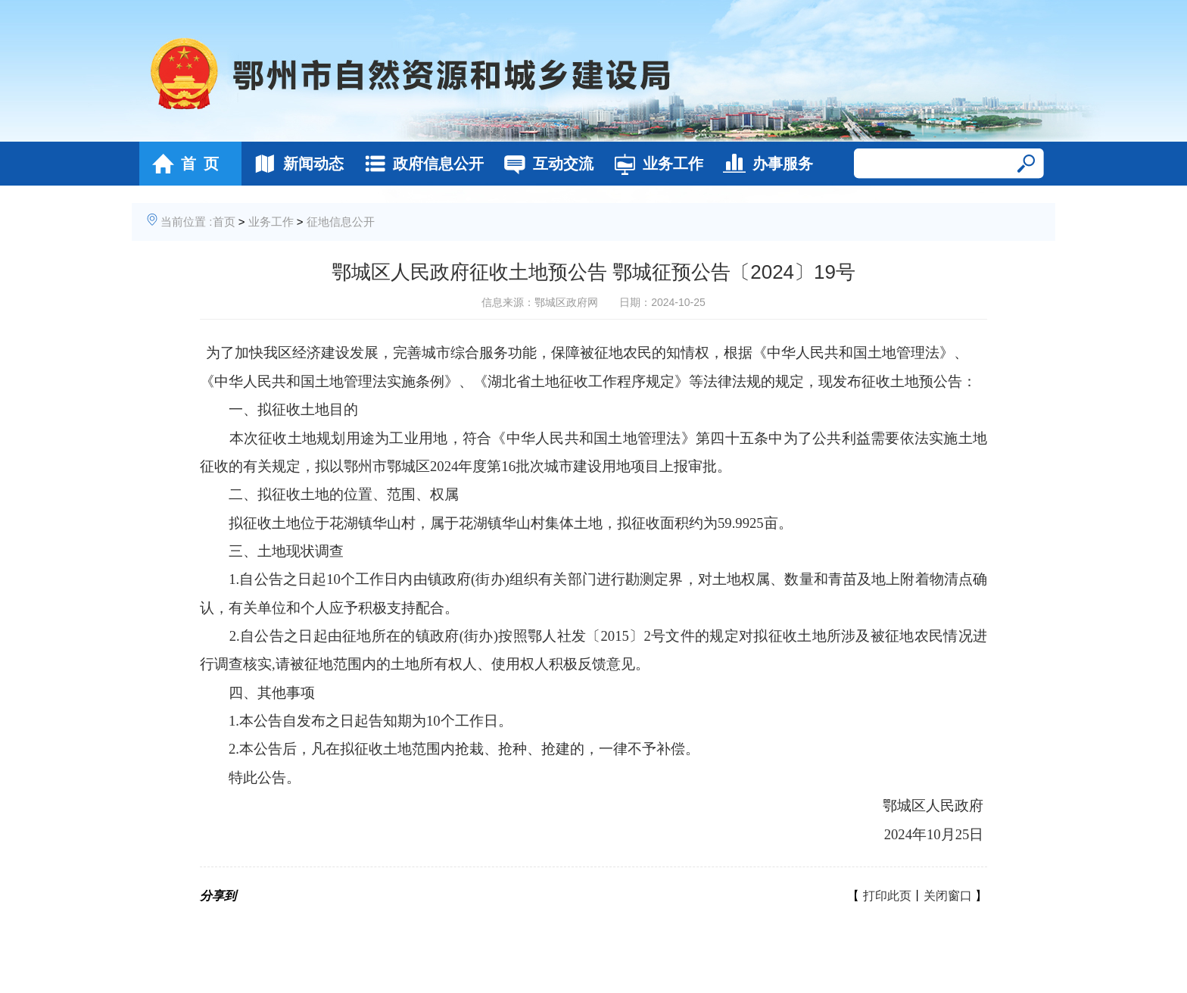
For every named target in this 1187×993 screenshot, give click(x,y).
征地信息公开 (341, 221)
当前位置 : (186, 221)
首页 (224, 221)
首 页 (181, 164)
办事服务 (764, 164)
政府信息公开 (420, 164)
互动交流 (545, 164)
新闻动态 (295, 164)
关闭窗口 (948, 895)
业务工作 (654, 164)
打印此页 (887, 895)
